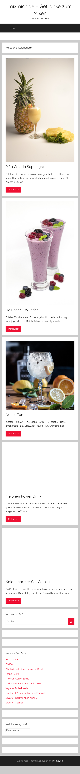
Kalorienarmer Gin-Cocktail (28, 581)
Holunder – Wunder (22, 310)
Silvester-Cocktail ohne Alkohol (21, 698)
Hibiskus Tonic (13, 659)
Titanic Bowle (12, 674)
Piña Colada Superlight (25, 166)
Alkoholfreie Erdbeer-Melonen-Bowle (25, 669)
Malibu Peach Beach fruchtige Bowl (24, 683)
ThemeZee (57, 761)
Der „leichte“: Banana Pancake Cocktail (25, 693)
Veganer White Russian (17, 688)
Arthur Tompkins (19, 414)
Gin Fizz (9, 664)
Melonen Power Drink (24, 496)
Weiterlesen (13, 189)
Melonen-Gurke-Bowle (17, 678)
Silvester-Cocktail (14, 702)
